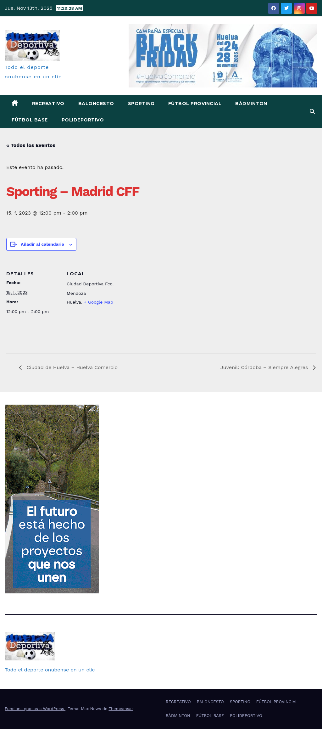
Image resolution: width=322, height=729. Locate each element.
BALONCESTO (96, 103)
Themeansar (120, 708)
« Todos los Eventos (30, 145)
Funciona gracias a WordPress (35, 708)
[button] (312, 112)
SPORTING (141, 103)
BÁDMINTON (251, 103)
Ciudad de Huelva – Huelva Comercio (71, 367)
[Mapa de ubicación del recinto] (160, 304)
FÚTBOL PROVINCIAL (195, 103)
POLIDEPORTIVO (83, 120)
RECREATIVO (48, 103)
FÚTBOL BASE (30, 120)
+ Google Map (98, 302)
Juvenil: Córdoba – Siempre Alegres (265, 367)
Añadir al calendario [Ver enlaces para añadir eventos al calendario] (42, 244)
